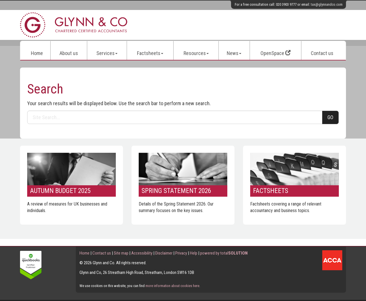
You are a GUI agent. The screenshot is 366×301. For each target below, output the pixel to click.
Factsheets (150, 53)
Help (193, 253)
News (234, 53)
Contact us (322, 53)
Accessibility (141, 253)
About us (68, 53)
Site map (121, 253)
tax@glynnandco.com (327, 4)
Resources (196, 53)
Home (37, 53)
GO (330, 117)
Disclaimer (163, 253)
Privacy (181, 253)
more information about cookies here (172, 286)
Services (107, 53)
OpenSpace (275, 53)
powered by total (224, 253)
